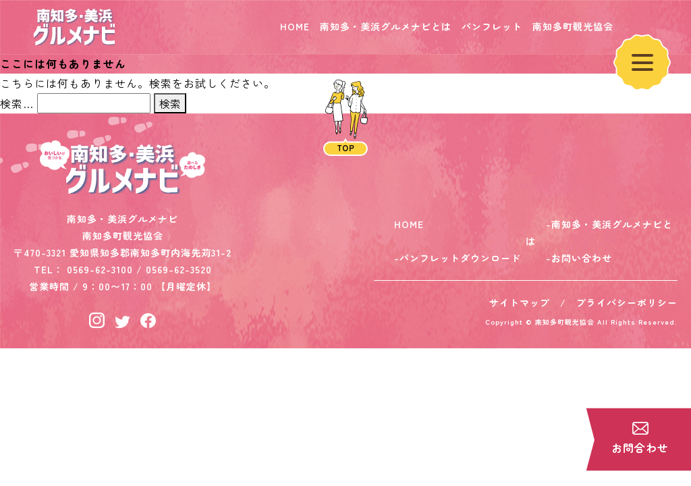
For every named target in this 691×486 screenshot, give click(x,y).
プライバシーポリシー (627, 302)
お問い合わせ (581, 258)
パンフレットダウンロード (460, 258)
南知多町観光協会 (572, 26)
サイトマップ (519, 302)
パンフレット (492, 26)
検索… (17, 103)
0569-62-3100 (100, 269)
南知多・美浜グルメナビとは (385, 26)
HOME (295, 26)
